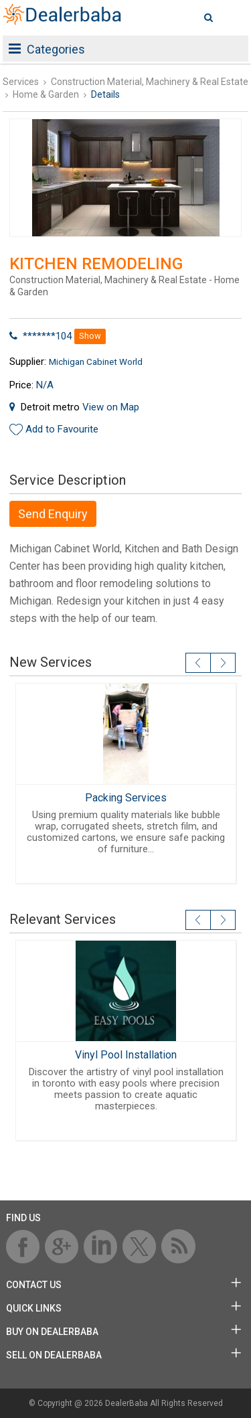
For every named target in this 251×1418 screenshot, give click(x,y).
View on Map (110, 407)
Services (21, 81)
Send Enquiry (53, 514)
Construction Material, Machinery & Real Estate (149, 81)
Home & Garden (46, 94)
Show (90, 336)
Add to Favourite (61, 429)
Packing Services (126, 797)
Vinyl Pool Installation (126, 1054)
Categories (47, 49)
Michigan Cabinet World (96, 361)
